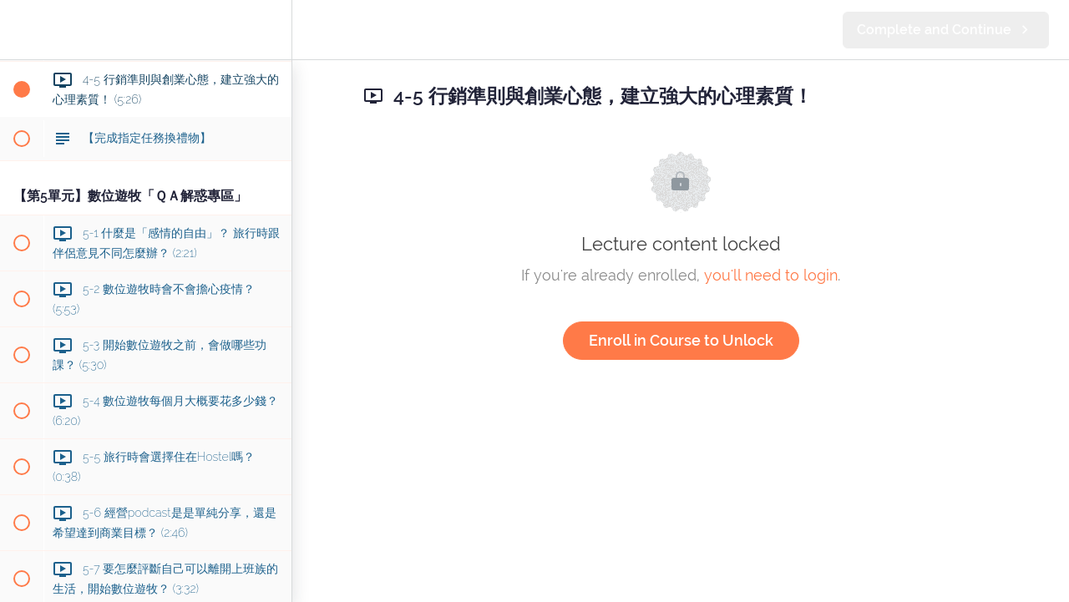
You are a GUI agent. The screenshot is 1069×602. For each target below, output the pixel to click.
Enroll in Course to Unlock (681, 340)
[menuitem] (270, 29)
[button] (21, 29)
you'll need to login (771, 275)
